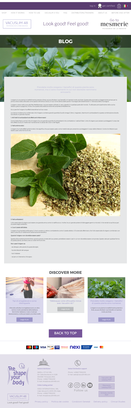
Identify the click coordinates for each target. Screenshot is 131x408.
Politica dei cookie (60, 402)
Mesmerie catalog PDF (107, 386)
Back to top (65, 333)
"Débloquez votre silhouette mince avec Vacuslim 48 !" (65, 302)
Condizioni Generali (81, 402)
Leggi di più (24, 320)
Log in (92, 6)
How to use (34, 13)
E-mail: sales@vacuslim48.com (79, 374)
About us (102, 13)
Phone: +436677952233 (46, 379)
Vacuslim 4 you (52, 13)
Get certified (106, 6)
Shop (4, 13)
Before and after (120, 13)
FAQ (65, 13)
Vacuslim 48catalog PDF (107, 379)
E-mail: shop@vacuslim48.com (48, 381)
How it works (17, 13)
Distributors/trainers (83, 13)
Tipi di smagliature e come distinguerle (25, 302)
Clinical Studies (118, 402)
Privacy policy (41, 402)
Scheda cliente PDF (107, 394)
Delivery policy (101, 402)
